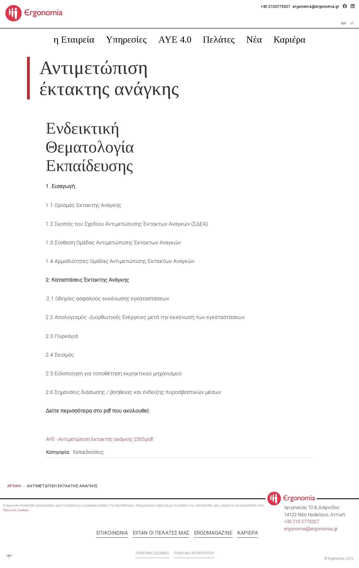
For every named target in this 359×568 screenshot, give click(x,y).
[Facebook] (345, 7)
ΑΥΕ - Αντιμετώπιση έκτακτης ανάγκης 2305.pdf (99, 439)
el (352, 23)
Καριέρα (289, 39)
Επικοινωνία (112, 533)
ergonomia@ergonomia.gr (316, 6)
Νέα (254, 39)
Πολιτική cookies (152, 553)
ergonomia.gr (324, 529)
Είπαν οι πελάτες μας (161, 533)
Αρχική (14, 486)
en (344, 23)
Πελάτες (219, 39)
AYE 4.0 (175, 39)
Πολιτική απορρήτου (194, 553)
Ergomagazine (213, 533)
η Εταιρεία (73, 39)
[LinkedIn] (352, 7)
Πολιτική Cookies (16, 510)
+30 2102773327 (275, 6)
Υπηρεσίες (126, 39)
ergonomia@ (297, 529)
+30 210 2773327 (301, 521)
